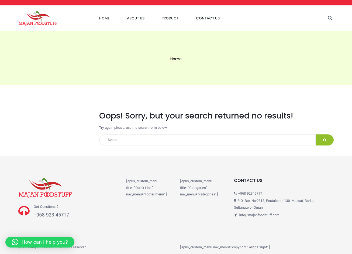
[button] (39, 242)
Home (104, 18)
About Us (135, 18)
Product (170, 18)
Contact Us (208, 18)
